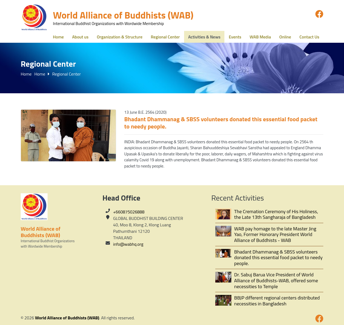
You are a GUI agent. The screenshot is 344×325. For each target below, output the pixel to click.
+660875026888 (128, 212)
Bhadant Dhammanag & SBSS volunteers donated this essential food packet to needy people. (220, 123)
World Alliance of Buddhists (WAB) (67, 318)
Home (26, 74)
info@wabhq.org (128, 244)
